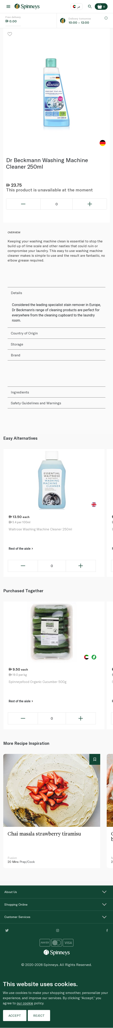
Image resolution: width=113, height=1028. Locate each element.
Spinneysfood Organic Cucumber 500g (37, 682)
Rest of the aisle (21, 548)
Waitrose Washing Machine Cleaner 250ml (40, 529)
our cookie (25, 1003)
